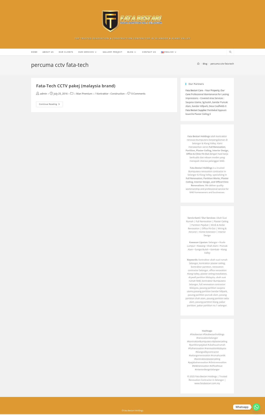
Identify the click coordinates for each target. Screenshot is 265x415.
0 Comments (138, 94)
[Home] (198, 64)
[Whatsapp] (256, 407)
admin (43, 94)
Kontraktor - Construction (111, 94)
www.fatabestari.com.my (207, 384)
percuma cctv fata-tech (222, 64)
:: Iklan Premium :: (84, 94)
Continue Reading (51, 105)
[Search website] (230, 53)
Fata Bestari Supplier (196, 110)
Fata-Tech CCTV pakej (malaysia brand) (75, 86)
